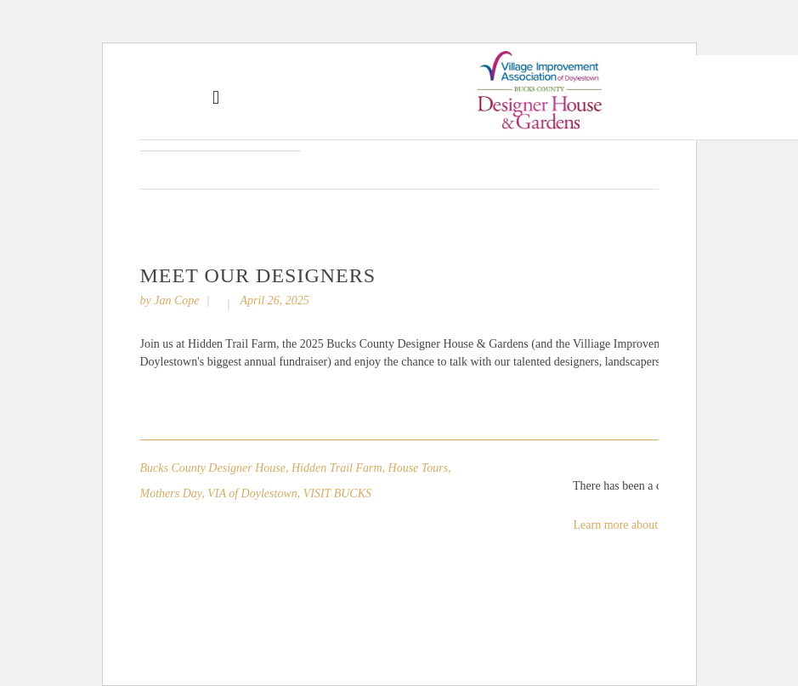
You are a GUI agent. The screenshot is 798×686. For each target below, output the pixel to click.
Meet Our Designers (258, 275)
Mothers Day (171, 493)
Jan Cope (176, 300)
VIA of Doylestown (252, 493)
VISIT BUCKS (337, 493)
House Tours (418, 468)
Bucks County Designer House (213, 468)
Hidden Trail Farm (336, 468)
